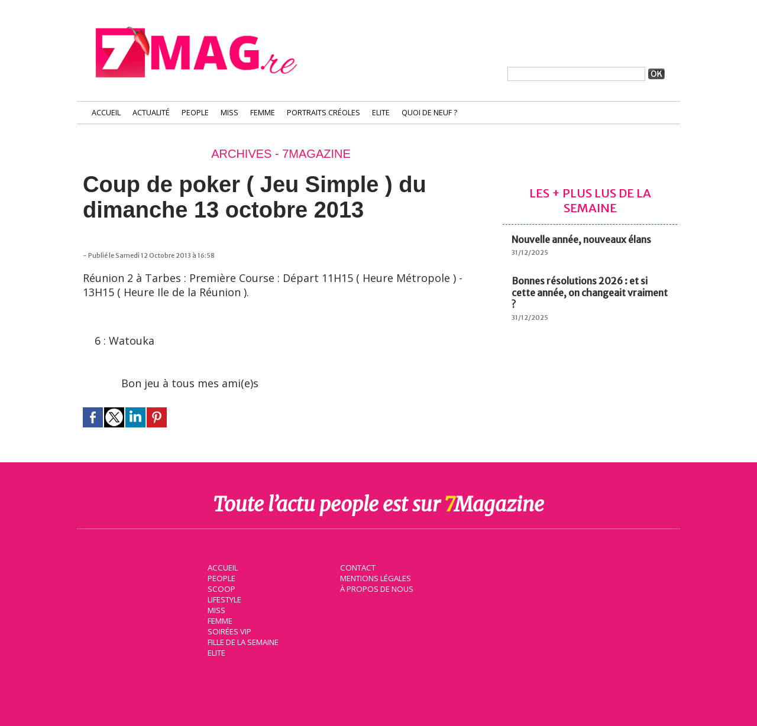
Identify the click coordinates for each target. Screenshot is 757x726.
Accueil (106, 113)
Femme (262, 113)
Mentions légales (375, 577)
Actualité (151, 113)
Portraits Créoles (323, 113)
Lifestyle (223, 598)
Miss (229, 113)
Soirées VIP (228, 630)
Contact (356, 566)
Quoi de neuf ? (429, 113)
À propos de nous (375, 587)
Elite (381, 113)
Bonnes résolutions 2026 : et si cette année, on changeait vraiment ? (590, 292)
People (195, 113)
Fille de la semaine (242, 641)
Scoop (220, 587)
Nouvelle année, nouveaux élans (581, 239)
